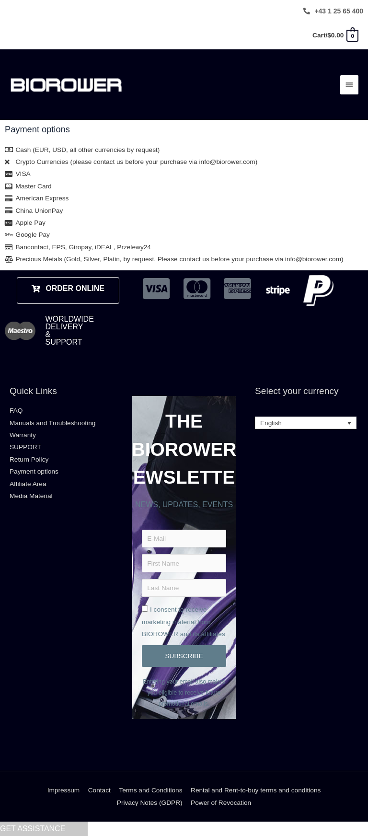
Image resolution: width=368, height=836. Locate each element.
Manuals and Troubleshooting (52, 423)
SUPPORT (25, 447)
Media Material (31, 495)
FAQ (16, 410)
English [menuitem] (271, 423)
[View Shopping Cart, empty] (334, 35)
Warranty (23, 435)
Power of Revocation (221, 802)
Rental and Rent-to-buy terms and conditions (256, 790)
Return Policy (29, 459)
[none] (305, 423)
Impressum (63, 790)
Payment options (34, 471)
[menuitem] (305, 423)
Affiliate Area (28, 484)
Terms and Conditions (150, 790)
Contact (99, 790)
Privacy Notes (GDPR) (150, 802)
